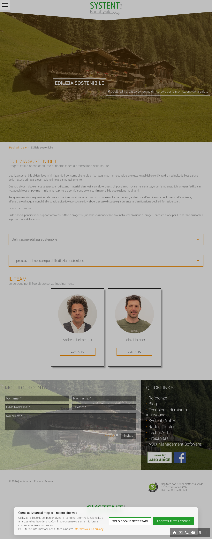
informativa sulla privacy (88, 529)
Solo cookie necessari (130, 521)
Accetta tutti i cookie (173, 521)
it (206, 532)
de (199, 532)
